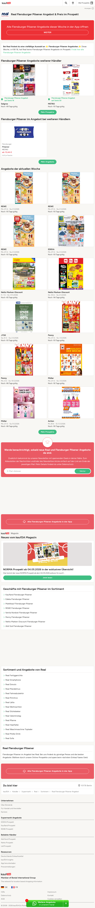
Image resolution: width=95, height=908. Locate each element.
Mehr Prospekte (47, 112)
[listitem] (24, 86)
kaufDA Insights (7, 860)
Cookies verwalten (55, 899)
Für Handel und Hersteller (11, 808)
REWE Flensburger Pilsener (16, 608)
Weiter (83, 471)
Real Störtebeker (11, 711)
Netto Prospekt (7, 843)
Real (35, 792)
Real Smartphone (12, 680)
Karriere (4, 812)
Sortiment (44, 792)
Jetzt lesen (47, 578)
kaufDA (6, 792)
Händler (15, 792)
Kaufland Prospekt (8, 826)
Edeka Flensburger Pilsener (16, 599)
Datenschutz (67, 464)
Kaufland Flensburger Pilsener (17, 594)
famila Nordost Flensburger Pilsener (20, 612)
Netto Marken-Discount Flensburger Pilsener (24, 621)
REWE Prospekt (7, 829)
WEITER (47, 32)
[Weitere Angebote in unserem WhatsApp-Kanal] (44, 903)
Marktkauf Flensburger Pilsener (18, 603)
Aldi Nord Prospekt (8, 839)
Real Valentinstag (12, 716)
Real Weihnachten (12, 707)
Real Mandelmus (11, 689)
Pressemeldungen (8, 867)
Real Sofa (8, 738)
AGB (3, 899)
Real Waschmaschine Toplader (17, 729)
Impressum (52, 892)
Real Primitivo (10, 698)
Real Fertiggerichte (13, 675)
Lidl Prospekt (6, 846)
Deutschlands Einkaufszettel (12, 856)
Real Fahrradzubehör (13, 693)
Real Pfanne (9, 720)
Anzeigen (89, 8)
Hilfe (3, 892)
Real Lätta (8, 702)
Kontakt (51, 895)
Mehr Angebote (47, 162)
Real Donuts (9, 684)
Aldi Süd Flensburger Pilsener (17, 626)
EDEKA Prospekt (7, 822)
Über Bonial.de (6, 805)
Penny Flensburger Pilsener (16, 617)
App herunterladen (8, 863)
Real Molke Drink (11, 734)
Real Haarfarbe (11, 725)
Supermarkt (26, 792)
